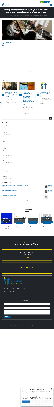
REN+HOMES (5, 139)
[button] (51, 389)
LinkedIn (20, 227)
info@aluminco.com (44, 227)
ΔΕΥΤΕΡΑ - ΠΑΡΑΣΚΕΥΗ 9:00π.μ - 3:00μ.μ (27, 253)
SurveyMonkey (17, 71)
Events (7, 42)
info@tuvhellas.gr (22, 227)
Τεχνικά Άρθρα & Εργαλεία (8, 178)
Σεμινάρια (12, 42)
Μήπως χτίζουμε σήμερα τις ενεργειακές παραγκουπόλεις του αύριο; (21, 185)
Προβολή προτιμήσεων (46, 402)
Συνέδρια (5, 176)
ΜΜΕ (4, 167)
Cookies (34, 325)
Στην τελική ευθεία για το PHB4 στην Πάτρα (11, 83)
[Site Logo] (5, 4)
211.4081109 (27, 257)
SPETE (4, 143)
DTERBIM (5, 127)
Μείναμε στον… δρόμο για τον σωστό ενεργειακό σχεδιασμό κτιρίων (28, 94)
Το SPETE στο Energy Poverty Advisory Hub (15, 190)
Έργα (4, 160)
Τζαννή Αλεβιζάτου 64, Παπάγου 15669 (16, 288)
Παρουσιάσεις (6, 171)
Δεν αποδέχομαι (35, 402)
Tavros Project (6, 146)
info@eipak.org (10, 291)
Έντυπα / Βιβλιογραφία (8, 155)
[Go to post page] (27, 86)
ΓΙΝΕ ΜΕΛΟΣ (47, 2)
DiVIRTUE (5, 125)
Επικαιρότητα (6, 157)
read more (7, 91)
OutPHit (4, 136)
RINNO (4, 141)
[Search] (50, 118)
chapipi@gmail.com (3, 227)
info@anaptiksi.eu (30, 227)
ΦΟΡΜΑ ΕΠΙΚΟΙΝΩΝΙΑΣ (27, 300)
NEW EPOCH (5, 132)
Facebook (18, 227)
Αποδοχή (26, 402)
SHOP (41, 2)
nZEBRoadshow (6, 134)
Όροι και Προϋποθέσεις (41, 404)
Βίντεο (4, 150)
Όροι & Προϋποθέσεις (27, 325)
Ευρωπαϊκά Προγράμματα (8, 162)
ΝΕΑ (4, 169)
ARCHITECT (30, 101)
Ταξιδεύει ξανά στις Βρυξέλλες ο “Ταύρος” (15, 195)
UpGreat (5, 148)
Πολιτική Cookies (31, 404)
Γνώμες (4, 153)
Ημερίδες (5, 164)
